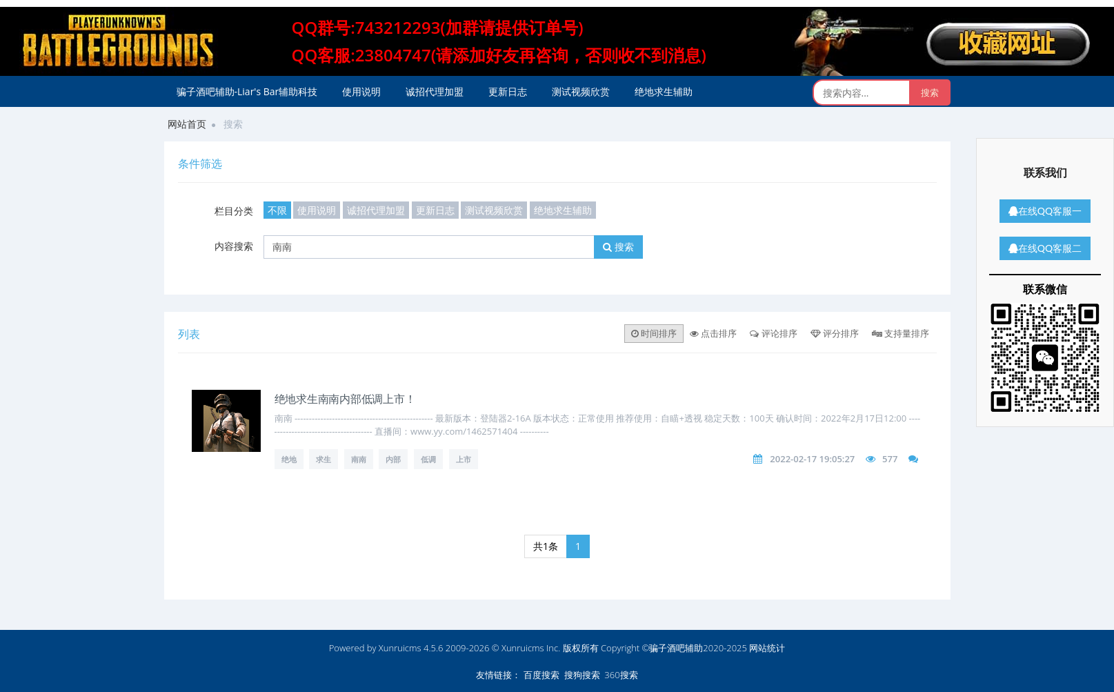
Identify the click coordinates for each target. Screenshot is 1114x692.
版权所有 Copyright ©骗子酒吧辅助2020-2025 (655, 648)
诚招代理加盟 (435, 91)
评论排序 (773, 333)
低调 (428, 459)
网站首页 (187, 123)
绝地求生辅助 (664, 91)
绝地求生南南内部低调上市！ (345, 398)
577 (889, 459)
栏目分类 (234, 210)
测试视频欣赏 (581, 91)
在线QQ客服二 (1045, 248)
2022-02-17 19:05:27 (812, 459)
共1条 (545, 546)
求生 (323, 459)
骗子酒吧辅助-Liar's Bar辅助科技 (247, 91)
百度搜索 (541, 675)
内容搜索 (234, 246)
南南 (358, 459)
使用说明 (361, 91)
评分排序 (834, 333)
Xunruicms (400, 648)
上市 (463, 459)
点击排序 (713, 333)
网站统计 (767, 648)
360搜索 (620, 675)
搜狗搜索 (582, 675)
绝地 (289, 459)
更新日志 (507, 91)
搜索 (618, 246)
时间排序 (654, 333)
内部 (393, 459)
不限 (277, 210)
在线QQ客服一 (1045, 211)
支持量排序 (900, 333)
